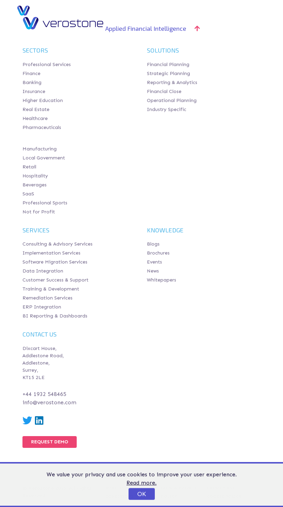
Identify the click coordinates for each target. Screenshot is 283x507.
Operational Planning (172, 100)
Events (154, 262)
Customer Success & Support (55, 280)
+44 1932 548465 (44, 394)
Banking (31, 82)
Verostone (49, 10)
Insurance (33, 91)
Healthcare (35, 118)
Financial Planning (168, 64)
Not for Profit (38, 212)
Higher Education (42, 100)
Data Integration (42, 271)
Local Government (43, 158)
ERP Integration (41, 307)
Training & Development (50, 289)
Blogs (153, 244)
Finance (31, 73)
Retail (29, 167)
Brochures (158, 253)
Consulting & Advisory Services (57, 244)
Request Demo (49, 442)
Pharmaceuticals (41, 127)
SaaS (28, 194)
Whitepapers (161, 280)
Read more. (141, 494)
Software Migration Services (54, 262)
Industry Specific (166, 109)
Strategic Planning (168, 73)
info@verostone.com (49, 402)
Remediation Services (47, 298)
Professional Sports (44, 203)
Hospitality (35, 176)
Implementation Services (51, 253)
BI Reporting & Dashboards (54, 316)
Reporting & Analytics (172, 82)
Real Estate (35, 109)
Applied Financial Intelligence (152, 28)
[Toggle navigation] (256, 10)
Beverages (34, 185)
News (153, 271)
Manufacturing (39, 149)
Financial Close (164, 91)
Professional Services (46, 64)
